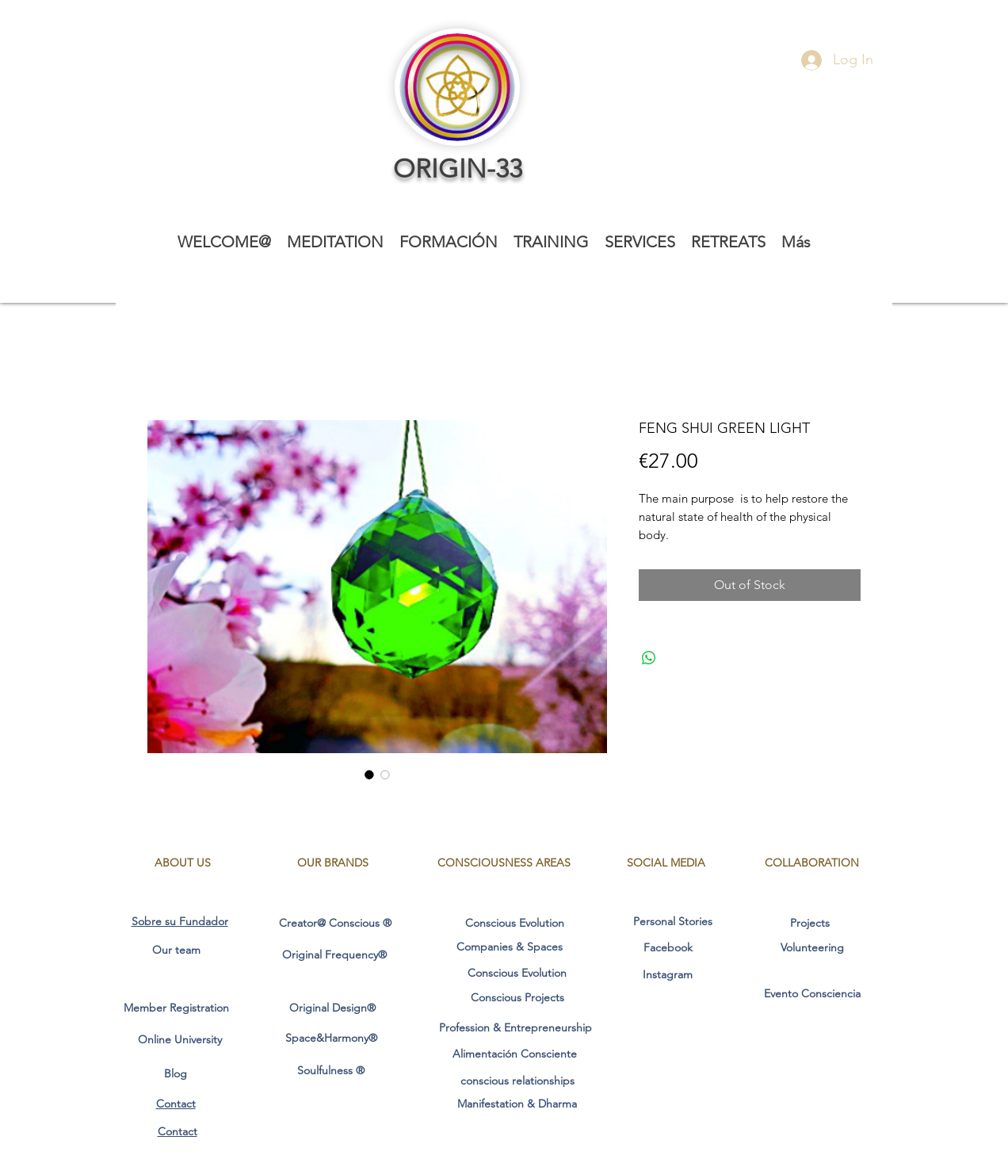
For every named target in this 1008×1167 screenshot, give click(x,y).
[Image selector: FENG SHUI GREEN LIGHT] (369, 774)
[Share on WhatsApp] (649, 658)
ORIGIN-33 (457, 169)
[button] (335, 242)
